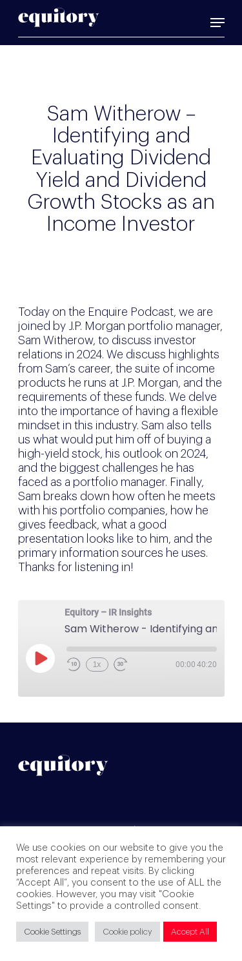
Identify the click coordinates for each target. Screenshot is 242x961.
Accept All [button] (190, 931)
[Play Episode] (40, 658)
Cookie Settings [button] (52, 931)
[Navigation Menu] (217, 22)
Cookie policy (127, 931)
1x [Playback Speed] (97, 664)
